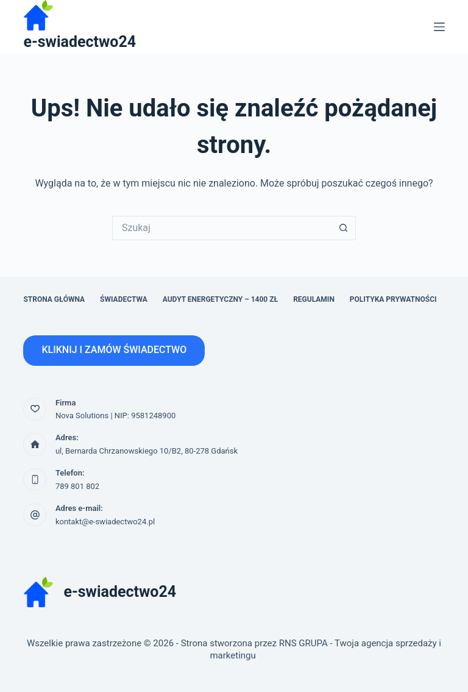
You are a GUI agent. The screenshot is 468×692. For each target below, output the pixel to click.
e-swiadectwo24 (79, 42)
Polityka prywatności (393, 299)
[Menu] (439, 26)
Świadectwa (123, 299)
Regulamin (314, 299)
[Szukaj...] (222, 228)
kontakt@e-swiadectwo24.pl (105, 521)
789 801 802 (77, 486)
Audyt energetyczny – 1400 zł (220, 299)
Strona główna (54, 299)
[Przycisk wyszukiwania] (344, 228)
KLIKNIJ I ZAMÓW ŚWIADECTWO (113, 349)
